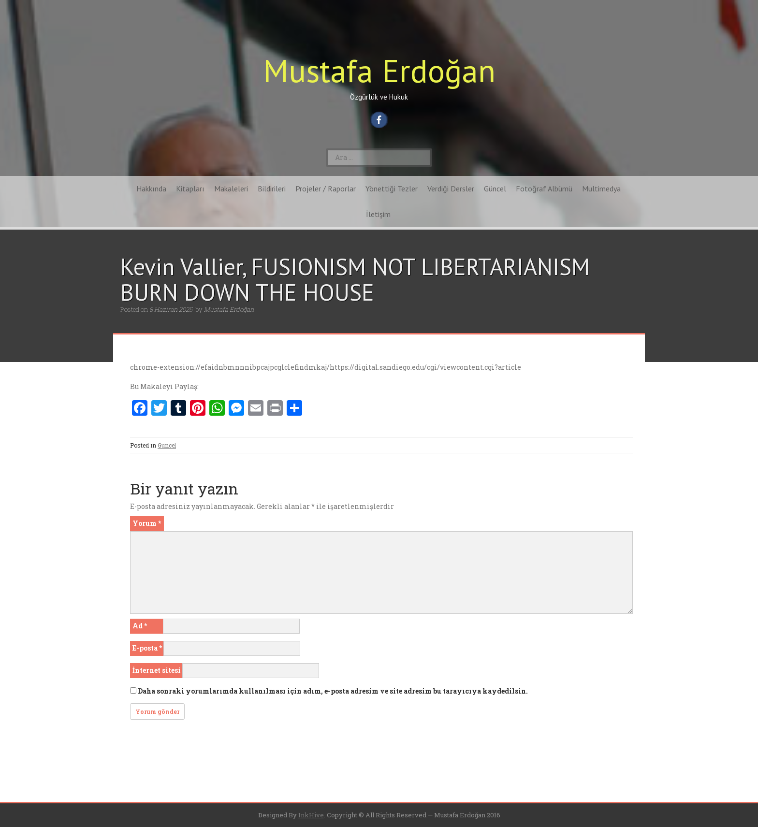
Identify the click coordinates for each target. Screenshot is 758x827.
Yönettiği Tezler (391, 188)
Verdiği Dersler (450, 188)
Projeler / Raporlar (325, 188)
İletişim (378, 214)
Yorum (146, 523)
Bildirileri (272, 188)
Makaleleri (231, 188)
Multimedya (601, 188)
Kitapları (190, 188)
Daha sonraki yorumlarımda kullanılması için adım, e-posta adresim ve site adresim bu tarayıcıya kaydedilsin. (333, 691)
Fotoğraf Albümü (544, 188)
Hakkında (151, 188)
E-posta (147, 648)
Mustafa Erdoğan (379, 70)
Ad (139, 625)
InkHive (311, 815)
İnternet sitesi (156, 670)
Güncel (495, 188)
